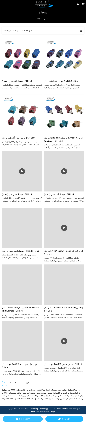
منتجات (39, 18)
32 (27, 383)
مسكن (46, 18)
